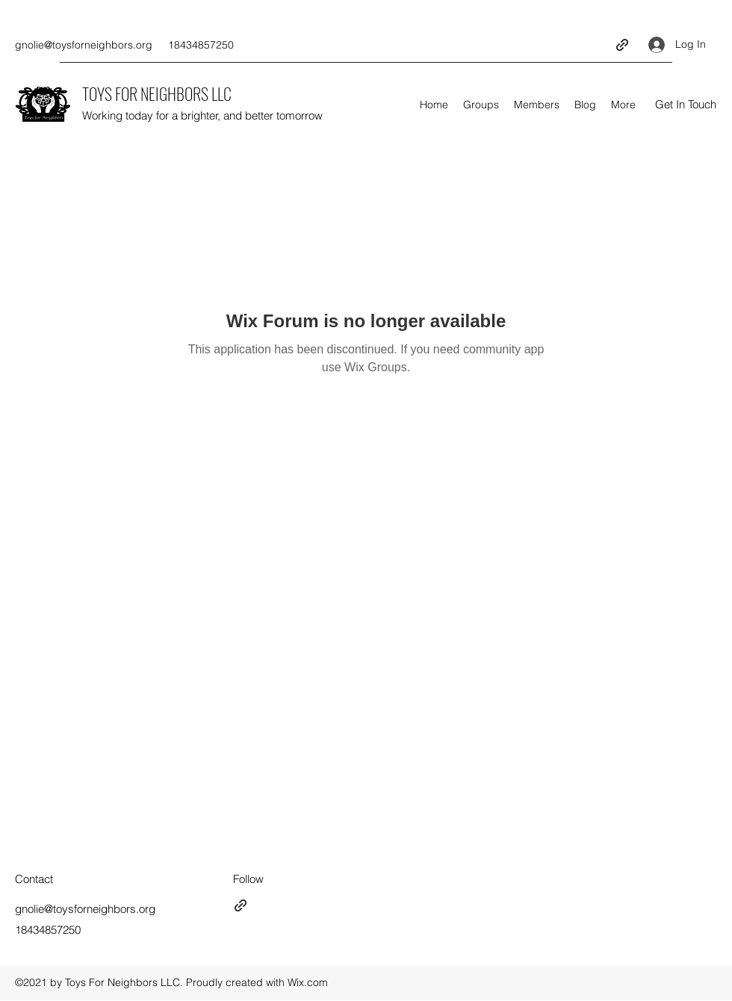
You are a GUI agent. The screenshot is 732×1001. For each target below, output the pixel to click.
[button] (686, 105)
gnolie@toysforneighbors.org (83, 45)
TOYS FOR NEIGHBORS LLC (157, 93)
